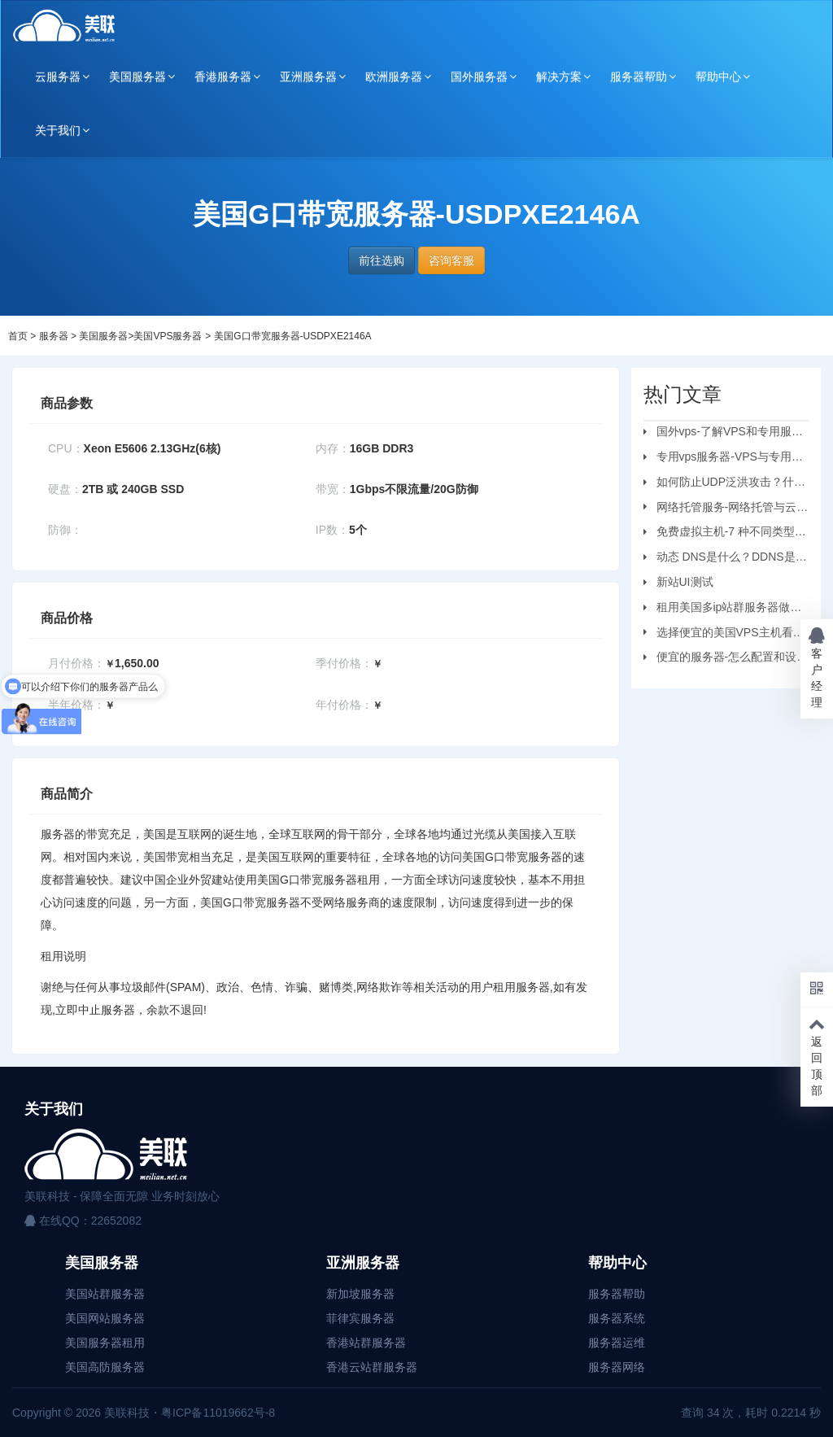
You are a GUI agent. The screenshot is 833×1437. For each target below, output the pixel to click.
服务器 (53, 336)
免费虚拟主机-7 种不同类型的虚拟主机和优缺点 (724, 534)
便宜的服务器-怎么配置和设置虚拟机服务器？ (726, 659)
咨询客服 (451, 260)
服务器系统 (616, 1318)
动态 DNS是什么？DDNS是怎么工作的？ (725, 559)
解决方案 (559, 76)
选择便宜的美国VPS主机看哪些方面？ (724, 635)
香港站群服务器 (366, 1342)
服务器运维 (616, 1342)
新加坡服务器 (360, 1293)
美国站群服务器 (105, 1293)
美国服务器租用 (105, 1342)
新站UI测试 (684, 581)
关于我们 (58, 130)
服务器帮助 (638, 76)
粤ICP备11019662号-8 (218, 1412)
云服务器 (58, 76)
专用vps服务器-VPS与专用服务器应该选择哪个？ (723, 459)
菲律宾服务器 (360, 1318)
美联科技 (125, 1412)
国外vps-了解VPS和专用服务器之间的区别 (723, 434)
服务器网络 (616, 1367)
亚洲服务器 (308, 76)
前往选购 (381, 260)
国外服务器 (479, 76)
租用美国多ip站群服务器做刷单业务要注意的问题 (722, 609)
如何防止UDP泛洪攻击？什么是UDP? (724, 484)
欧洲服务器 (393, 76)
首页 (18, 336)
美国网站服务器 (105, 1318)
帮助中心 (718, 76)
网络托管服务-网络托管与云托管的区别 (726, 509)
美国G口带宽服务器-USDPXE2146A (292, 336)
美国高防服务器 (105, 1367)
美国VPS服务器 (167, 336)
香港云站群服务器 (371, 1367)
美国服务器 (137, 76)
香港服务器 (222, 76)
